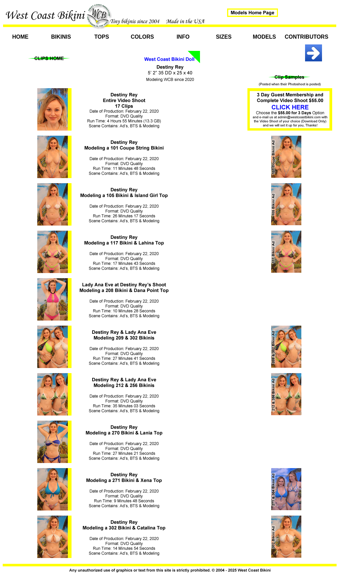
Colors (142, 37)
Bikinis (61, 37)
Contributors (305, 37)
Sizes (224, 37)
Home (20, 37)
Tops (101, 37)
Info (183, 37)
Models (264, 37)
